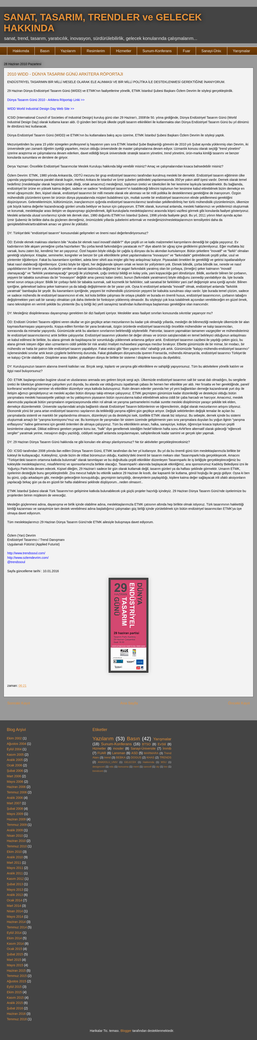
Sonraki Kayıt (18, 703)
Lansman (118, 753)
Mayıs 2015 (15, 965)
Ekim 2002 (14, 738)
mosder (118, 748)
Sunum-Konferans (157, 51)
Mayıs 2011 (15, 868)
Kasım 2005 (15, 754)
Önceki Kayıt (239, 703)
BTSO (146, 744)
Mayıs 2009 (15, 814)
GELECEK (130, 762)
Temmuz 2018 (17, 1019)
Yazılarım (68, 51)
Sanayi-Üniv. (211, 51)
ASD (134, 753)
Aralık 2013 (15, 895)
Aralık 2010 (15, 857)
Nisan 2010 (15, 835)
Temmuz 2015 (17, 976)
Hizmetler (123, 51)
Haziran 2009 (16, 819)
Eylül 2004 (14, 749)
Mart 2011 (14, 862)
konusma (123, 766)
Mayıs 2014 (15, 916)
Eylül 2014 (14, 933)
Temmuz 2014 (17, 927)
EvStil (162, 744)
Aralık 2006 (15, 798)
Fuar (186, 51)
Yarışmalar (241, 51)
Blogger (125, 1031)
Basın (44, 51)
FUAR (102, 753)
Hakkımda (21, 51)
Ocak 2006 (14, 765)
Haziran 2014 (16, 922)
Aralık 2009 (15, 830)
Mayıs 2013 (15, 889)
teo (166, 766)
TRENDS (165, 757)
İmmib (167, 748)
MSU (163, 762)
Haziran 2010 (16, 841)
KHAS (150, 757)
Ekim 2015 (14, 992)
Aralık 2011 (15, 873)
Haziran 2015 (16, 970)
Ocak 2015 (14, 949)
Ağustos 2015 (16, 981)
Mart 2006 (14, 776)
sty (157, 766)
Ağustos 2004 (16, 744)
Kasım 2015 (15, 997)
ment (136, 766)
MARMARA (151, 753)
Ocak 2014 (14, 900)
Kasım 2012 (15, 879)
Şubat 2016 (15, 1008)
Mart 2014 (14, 906)
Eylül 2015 (14, 986)
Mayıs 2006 (15, 781)
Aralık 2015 (15, 1003)
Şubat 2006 (15, 771)
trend (107, 757)
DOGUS (136, 757)
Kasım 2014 (15, 943)
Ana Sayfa (129, 703)
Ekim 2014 (14, 938)
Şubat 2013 (15, 884)
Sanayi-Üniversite (143, 748)
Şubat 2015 (15, 954)
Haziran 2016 (16, 1013)
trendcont (98, 771)
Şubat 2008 (15, 808)
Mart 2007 (14, 803)
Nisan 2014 (15, 911)
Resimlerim (96, 51)
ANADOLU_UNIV (107, 762)
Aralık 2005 (15, 760)
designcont (99, 766)
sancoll (148, 766)
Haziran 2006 (16, 787)
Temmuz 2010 (17, 846)
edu (111, 766)
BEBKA (121, 757)
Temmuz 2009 (17, 825)
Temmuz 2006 (17, 792)
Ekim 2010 (14, 852)
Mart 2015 (14, 960)
